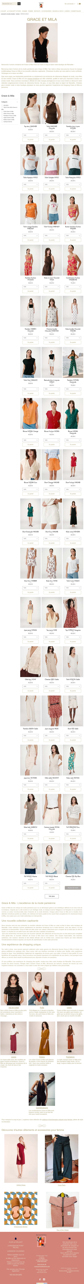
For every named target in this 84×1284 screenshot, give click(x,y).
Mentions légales (63, 1270)
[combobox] (30, 135)
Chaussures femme (20, 1227)
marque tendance (33, 78)
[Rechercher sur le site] (8, 3)
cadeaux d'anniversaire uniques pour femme (57, 1120)
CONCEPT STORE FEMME (8, 14)
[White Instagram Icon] (44, 1279)
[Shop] (16, 1238)
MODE (17, 14)
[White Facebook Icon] (40, 1279)
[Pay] (69, 1238)
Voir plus (52, 896)
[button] (79, 4)
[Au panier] (30, 139)
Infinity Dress (21, 1185)
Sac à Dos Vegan (63, 1230)
